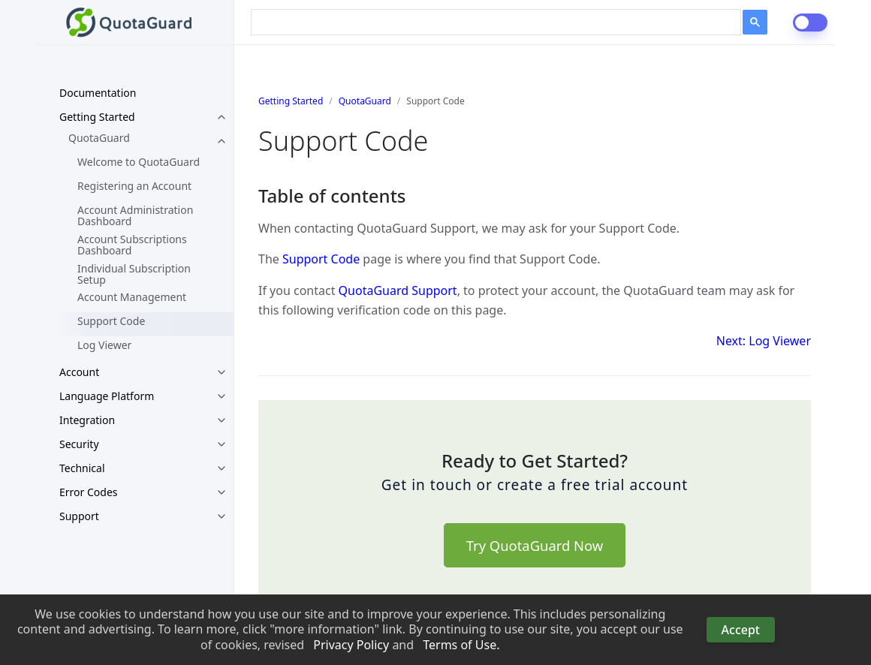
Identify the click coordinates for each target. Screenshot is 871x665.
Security (79, 444)
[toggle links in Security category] (221, 444)
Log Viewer (104, 345)
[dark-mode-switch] (810, 23)
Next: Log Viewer (763, 340)
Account (79, 372)
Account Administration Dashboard (135, 215)
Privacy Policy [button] (351, 645)
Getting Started (97, 117)
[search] (485, 20)
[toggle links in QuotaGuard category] (221, 141)
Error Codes (88, 492)
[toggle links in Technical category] (221, 468)
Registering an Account (134, 186)
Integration (87, 420)
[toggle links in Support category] (221, 516)
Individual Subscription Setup (134, 274)
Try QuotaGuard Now (534, 545)
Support (79, 516)
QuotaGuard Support (398, 290)
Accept (741, 629)
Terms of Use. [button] (461, 645)
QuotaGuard (99, 138)
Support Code (111, 321)
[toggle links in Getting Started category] (221, 117)
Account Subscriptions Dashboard (132, 244)
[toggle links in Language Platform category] (221, 396)
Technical (82, 468)
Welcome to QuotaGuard (138, 162)
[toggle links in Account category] (221, 372)
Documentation (97, 93)
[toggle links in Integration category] (221, 420)
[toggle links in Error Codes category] (221, 492)
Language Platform (106, 396)
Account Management (131, 297)
